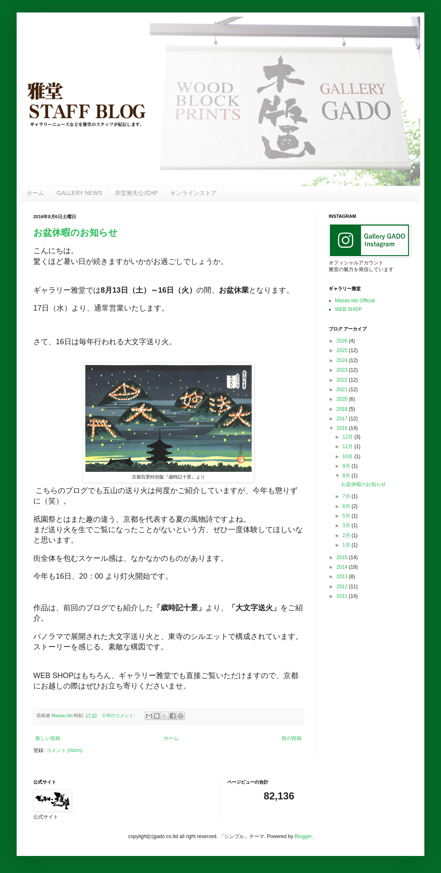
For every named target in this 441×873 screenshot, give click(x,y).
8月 (347, 475)
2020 (343, 399)
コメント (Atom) (64, 750)
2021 (343, 389)
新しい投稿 (47, 738)
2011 (343, 596)
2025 (343, 350)
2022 (343, 380)
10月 (348, 456)
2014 (343, 567)
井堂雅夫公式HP (136, 193)
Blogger (303, 836)
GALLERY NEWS (79, 193)
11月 (348, 446)
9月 (347, 466)
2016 (343, 428)
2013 (343, 577)
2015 (343, 557)
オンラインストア (193, 193)
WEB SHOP (348, 309)
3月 (347, 525)
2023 (343, 370)
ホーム (35, 193)
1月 (347, 545)
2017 (343, 419)
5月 (347, 516)
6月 (347, 506)
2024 (343, 360)
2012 (343, 586)
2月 (347, 535)
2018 (343, 409)
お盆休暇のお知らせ (75, 232)
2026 (343, 341)
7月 (347, 496)
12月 (348, 437)
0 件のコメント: (119, 715)
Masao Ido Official (355, 300)
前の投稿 (292, 738)
